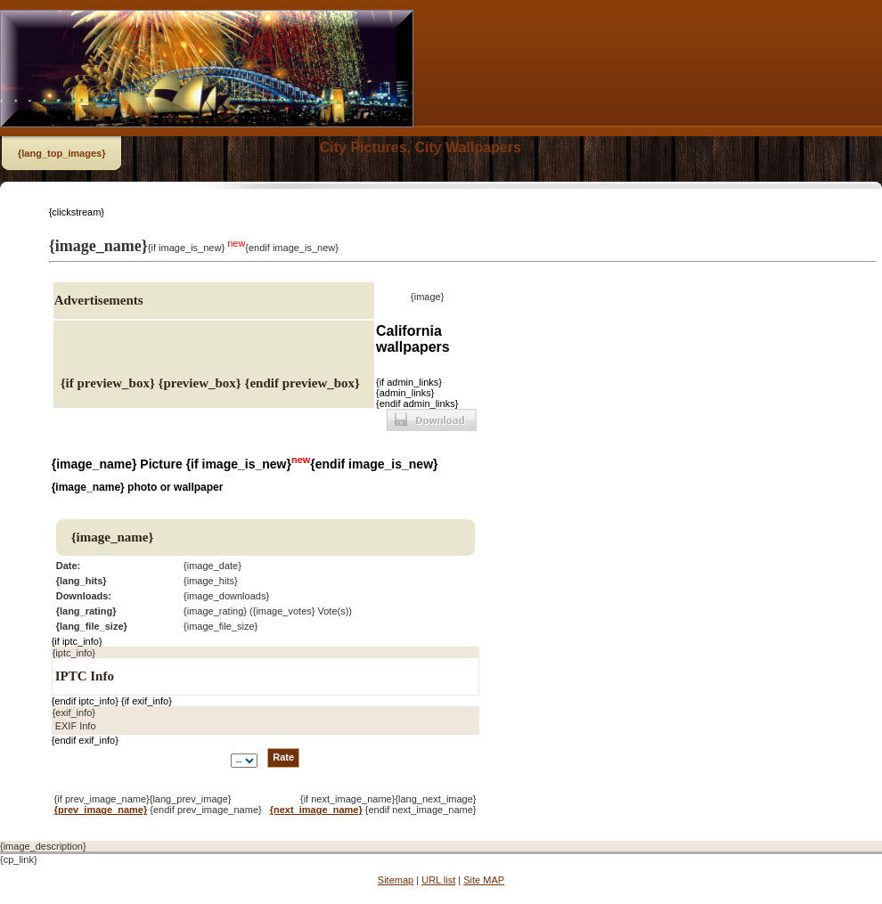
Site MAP (483, 880)
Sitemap (395, 880)
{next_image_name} (316, 809)
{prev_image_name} (101, 809)
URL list (438, 880)
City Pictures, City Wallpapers (420, 147)
